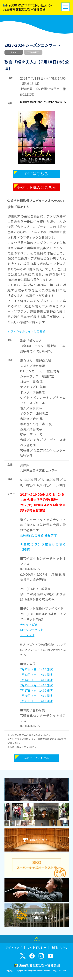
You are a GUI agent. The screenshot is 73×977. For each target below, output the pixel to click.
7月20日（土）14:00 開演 (36, 696)
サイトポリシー (36, 947)
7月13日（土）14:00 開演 (36, 675)
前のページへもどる (36, 758)
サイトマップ (13, 947)
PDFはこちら (36, 173)
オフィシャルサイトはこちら (26, 331)
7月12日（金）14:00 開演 (36, 669)
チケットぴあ (29, 624)
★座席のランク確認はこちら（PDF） (43, 546)
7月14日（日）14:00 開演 (36, 680)
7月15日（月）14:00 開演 (36, 685)
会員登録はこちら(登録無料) (38, 535)
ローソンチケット (31, 630)
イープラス (27, 635)
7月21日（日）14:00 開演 (36, 701)
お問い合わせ (59, 947)
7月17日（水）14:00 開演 (36, 690)
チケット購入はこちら (36, 187)
